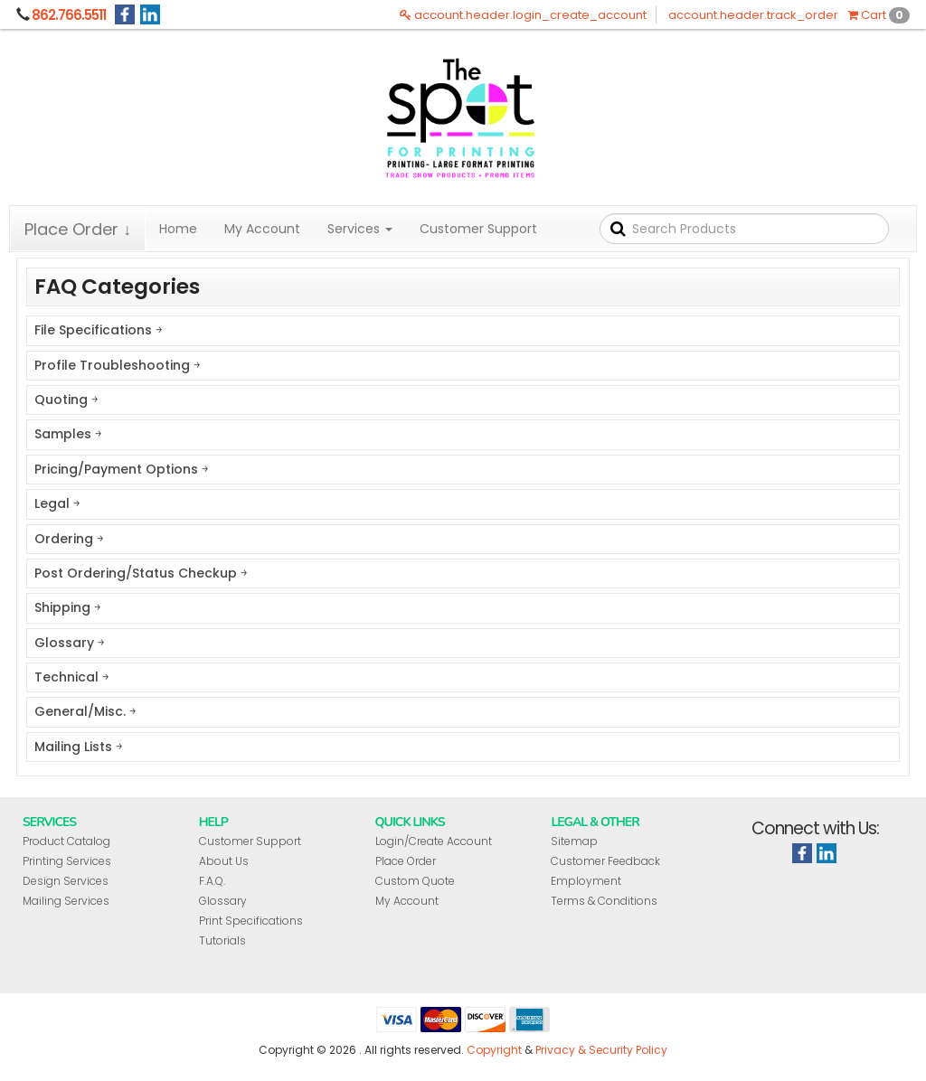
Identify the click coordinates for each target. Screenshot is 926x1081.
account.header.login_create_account (523, 15)
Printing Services (67, 861)
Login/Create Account (433, 841)
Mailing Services (66, 900)
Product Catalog (66, 841)
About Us (224, 861)
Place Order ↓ (77, 229)
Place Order (405, 861)
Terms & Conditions (604, 900)
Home (178, 229)
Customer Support (478, 229)
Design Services (66, 880)
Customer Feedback (605, 861)
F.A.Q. (212, 880)
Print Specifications (251, 920)
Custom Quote (415, 880)
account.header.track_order (753, 15)
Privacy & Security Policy (601, 1050)
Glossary (223, 900)
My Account (262, 229)
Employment (586, 880)
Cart (878, 15)
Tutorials (222, 940)
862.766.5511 (69, 14)
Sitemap (574, 841)
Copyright (494, 1050)
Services (359, 229)
